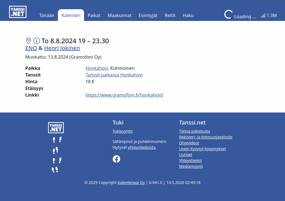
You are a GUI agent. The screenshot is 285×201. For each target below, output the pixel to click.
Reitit (170, 15)
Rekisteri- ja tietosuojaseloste (205, 137)
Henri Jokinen (62, 48)
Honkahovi (96, 68)
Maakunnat (119, 15)
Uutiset (185, 154)
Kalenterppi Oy (131, 182)
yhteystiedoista (141, 147)
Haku (188, 15)
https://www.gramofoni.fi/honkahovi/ (124, 95)
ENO (31, 48)
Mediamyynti (191, 166)
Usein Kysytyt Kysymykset (202, 148)
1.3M (269, 15)
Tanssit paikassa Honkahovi (113, 75)
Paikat (94, 15)
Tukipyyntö (123, 131)
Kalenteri (71, 15)
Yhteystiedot (190, 160)
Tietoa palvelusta (194, 131)
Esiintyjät (148, 15)
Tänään (46, 15)
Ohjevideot (189, 142)
